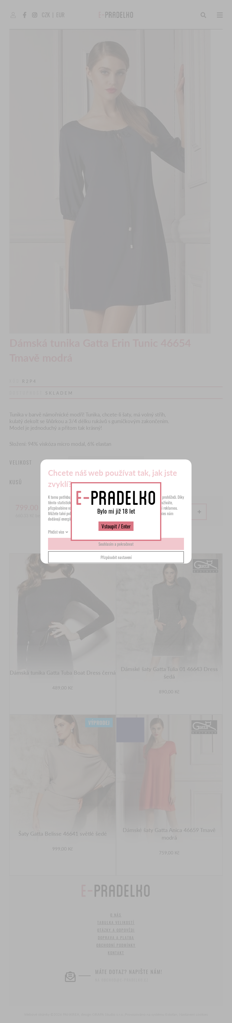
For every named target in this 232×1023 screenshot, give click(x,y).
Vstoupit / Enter (116, 526)
